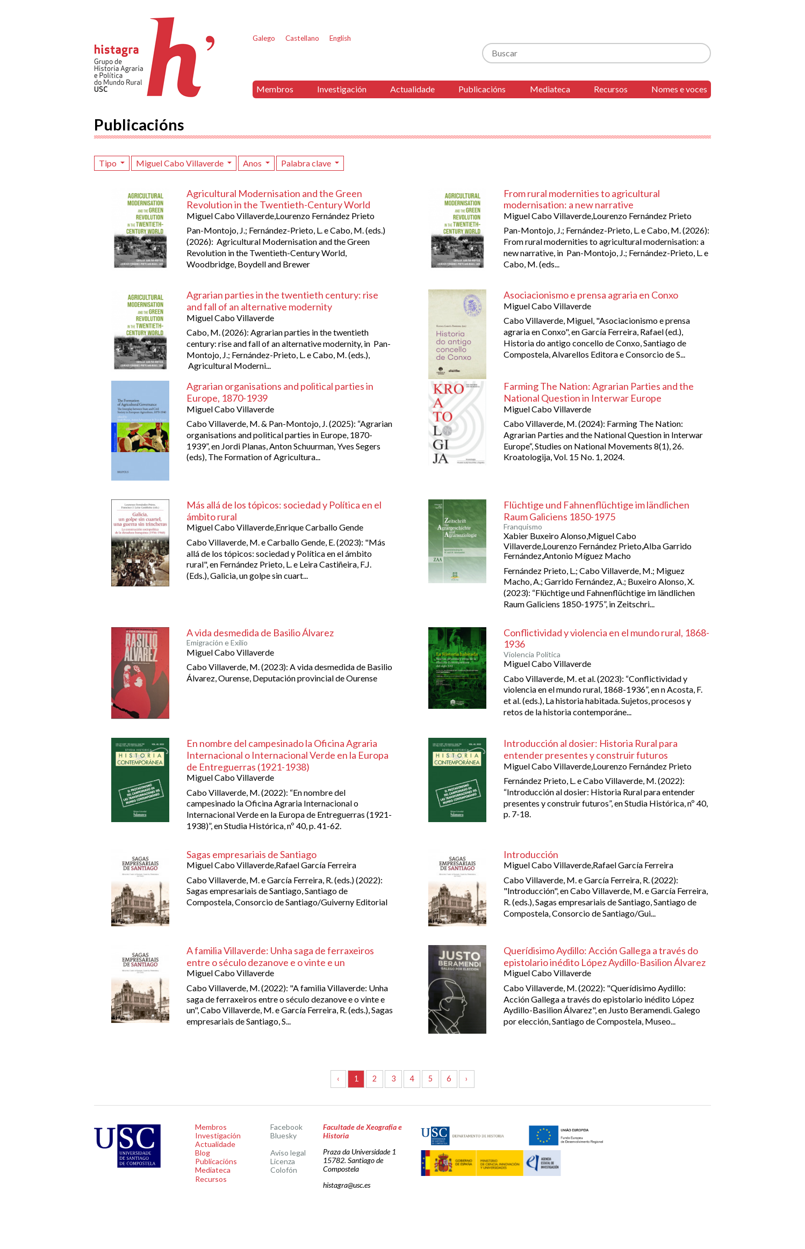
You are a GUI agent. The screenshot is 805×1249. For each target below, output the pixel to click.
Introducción (531, 854)
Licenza (282, 1161)
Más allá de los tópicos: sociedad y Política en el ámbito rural (284, 510)
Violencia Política (532, 654)
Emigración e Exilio (217, 642)
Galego (264, 38)
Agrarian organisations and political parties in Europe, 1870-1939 (279, 392)
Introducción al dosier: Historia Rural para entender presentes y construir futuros (591, 749)
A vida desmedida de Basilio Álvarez (260, 632)
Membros (274, 89)
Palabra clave (307, 163)
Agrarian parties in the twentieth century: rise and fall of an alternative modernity (282, 301)
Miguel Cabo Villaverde (180, 163)
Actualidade (412, 89)
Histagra (154, 57)
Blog (202, 1152)
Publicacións (482, 89)
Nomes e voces (679, 89)
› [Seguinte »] (466, 1078)
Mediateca (550, 89)
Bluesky (283, 1135)
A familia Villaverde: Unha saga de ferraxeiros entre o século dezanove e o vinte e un (280, 956)
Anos (253, 163)
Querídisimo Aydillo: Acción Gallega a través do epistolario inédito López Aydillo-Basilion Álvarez (605, 956)
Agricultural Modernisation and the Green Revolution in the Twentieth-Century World (278, 199)
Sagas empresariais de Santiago (251, 854)
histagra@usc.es (346, 1184)
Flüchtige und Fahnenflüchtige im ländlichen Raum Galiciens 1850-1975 (596, 510)
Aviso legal (288, 1152)
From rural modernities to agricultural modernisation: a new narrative (582, 199)
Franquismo (523, 526)
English (340, 38)
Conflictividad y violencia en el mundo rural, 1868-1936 (606, 638)
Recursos (611, 89)
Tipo (108, 163)
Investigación (341, 89)
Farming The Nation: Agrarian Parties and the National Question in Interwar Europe (599, 392)
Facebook (286, 1126)
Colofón (283, 1169)
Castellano (302, 38)
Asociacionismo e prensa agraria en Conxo (591, 295)
